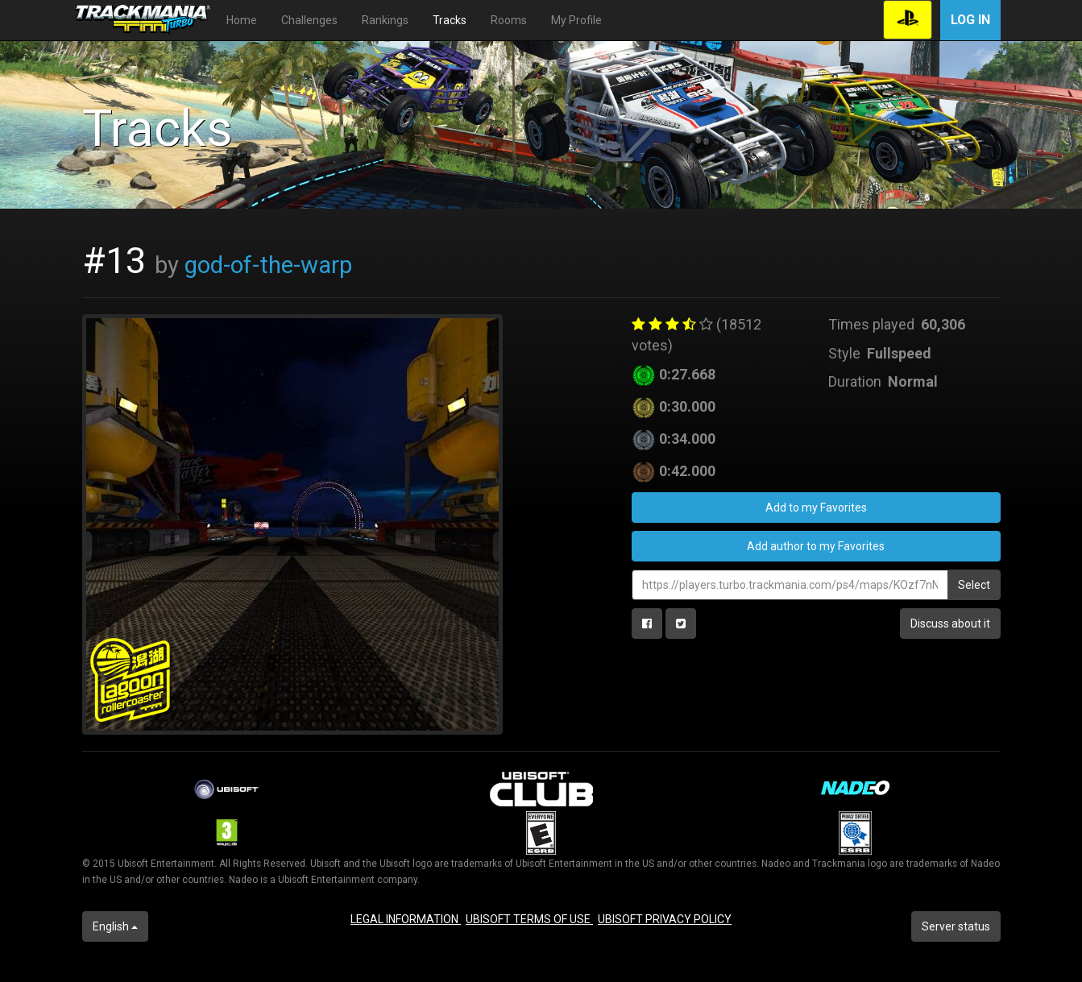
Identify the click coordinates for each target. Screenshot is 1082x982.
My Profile (576, 20)
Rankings (385, 20)
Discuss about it (950, 623)
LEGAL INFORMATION (405, 919)
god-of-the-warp (268, 265)
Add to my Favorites (816, 507)
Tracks (449, 20)
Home (241, 20)
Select (974, 584)
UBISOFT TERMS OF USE (529, 919)
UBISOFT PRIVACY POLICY (665, 919)
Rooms (509, 20)
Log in (970, 19)
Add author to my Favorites (816, 546)
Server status (956, 926)
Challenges (309, 20)
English (115, 926)
